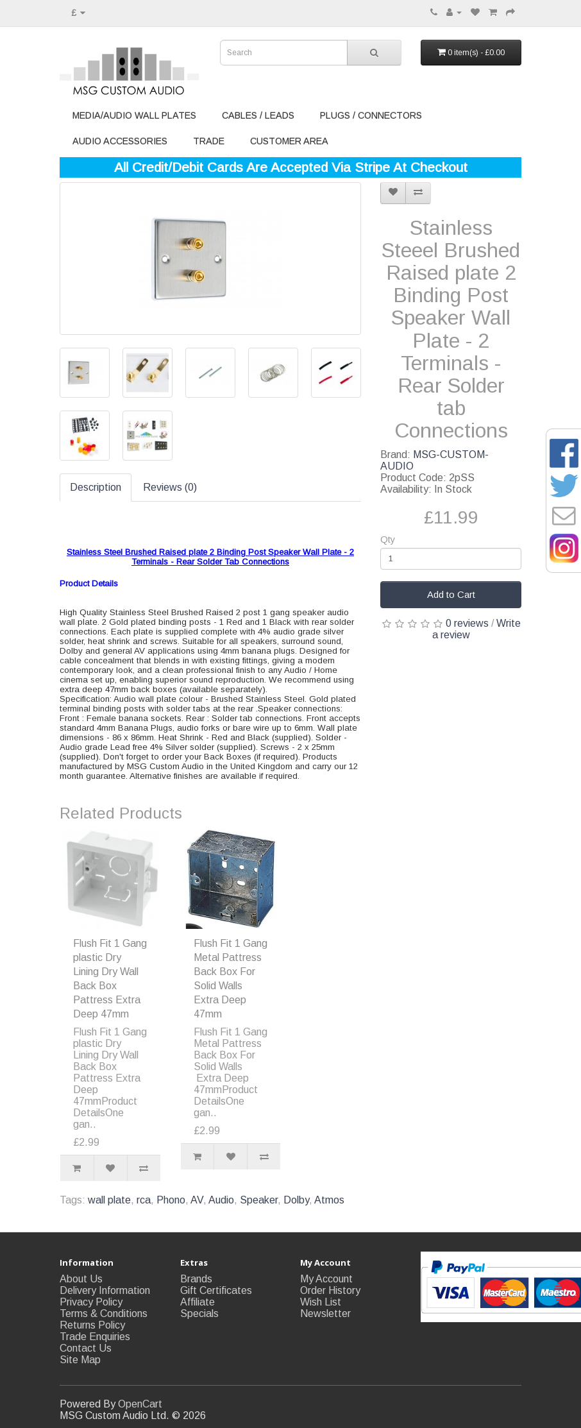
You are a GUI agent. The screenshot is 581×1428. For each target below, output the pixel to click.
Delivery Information (105, 1290)
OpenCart (140, 1403)
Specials (199, 1313)
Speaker (259, 1199)
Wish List (320, 1301)
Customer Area (289, 141)
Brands (196, 1278)
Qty (387, 539)
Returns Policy (92, 1325)
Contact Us (86, 1348)
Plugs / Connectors (371, 115)
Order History (330, 1290)
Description (95, 487)
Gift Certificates (216, 1290)
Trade (208, 141)
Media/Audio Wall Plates (134, 115)
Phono (170, 1199)
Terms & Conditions (103, 1313)
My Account (326, 1278)
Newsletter (325, 1313)
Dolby (296, 1199)
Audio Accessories (119, 141)
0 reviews (467, 623)
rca (144, 1199)
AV (196, 1199)
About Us (81, 1278)
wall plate (109, 1199)
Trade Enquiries (95, 1336)
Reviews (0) (170, 487)
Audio (221, 1199)
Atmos (329, 1199)
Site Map (80, 1359)
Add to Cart (451, 594)
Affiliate (197, 1301)
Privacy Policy (91, 1301)
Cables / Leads (258, 115)
